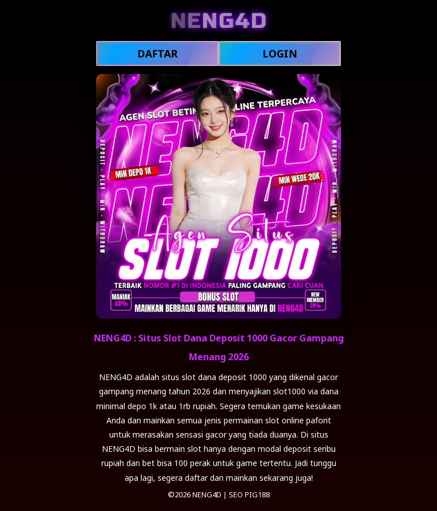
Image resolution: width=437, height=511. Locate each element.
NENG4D (206, 494)
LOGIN (279, 53)
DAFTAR (157, 53)
